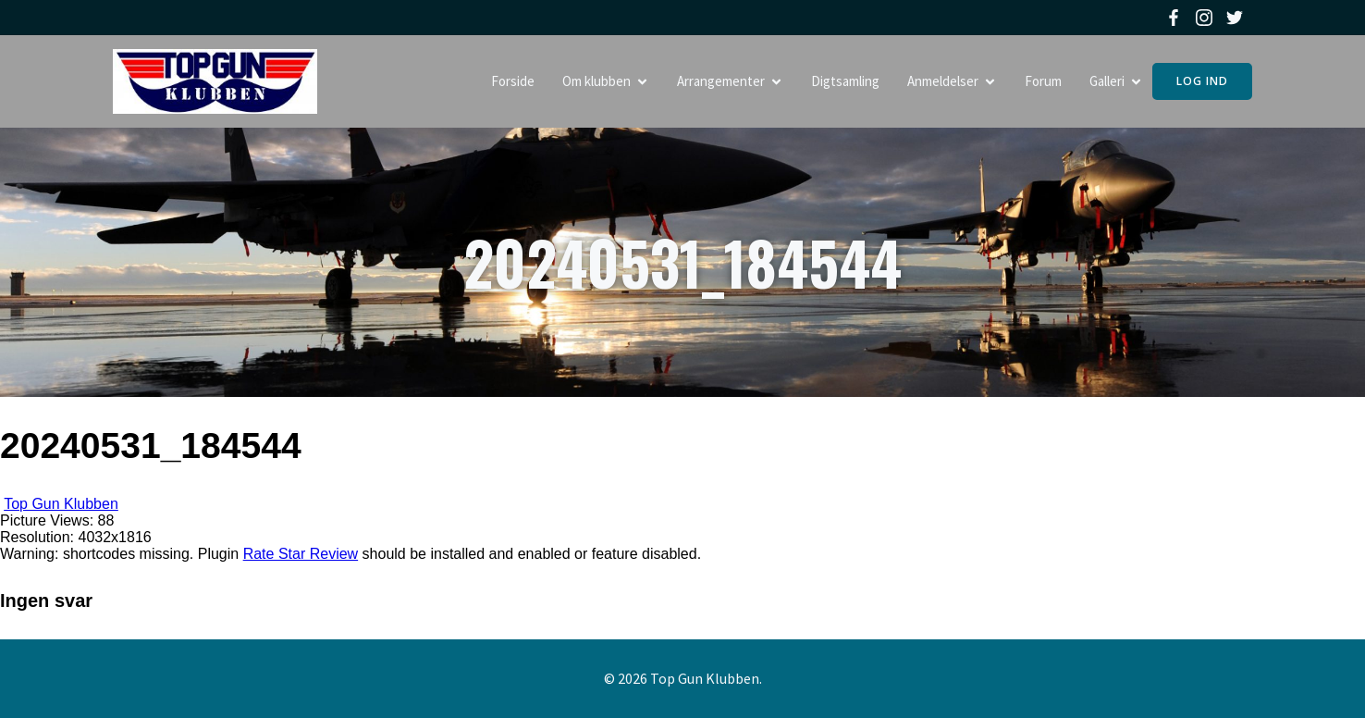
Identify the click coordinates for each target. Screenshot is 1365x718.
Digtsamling (845, 81)
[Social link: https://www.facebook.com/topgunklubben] (1176, 18)
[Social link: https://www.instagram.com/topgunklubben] (1206, 18)
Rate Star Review (301, 554)
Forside (513, 81)
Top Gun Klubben (61, 504)
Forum (1043, 81)
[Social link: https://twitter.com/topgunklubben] (1237, 18)
